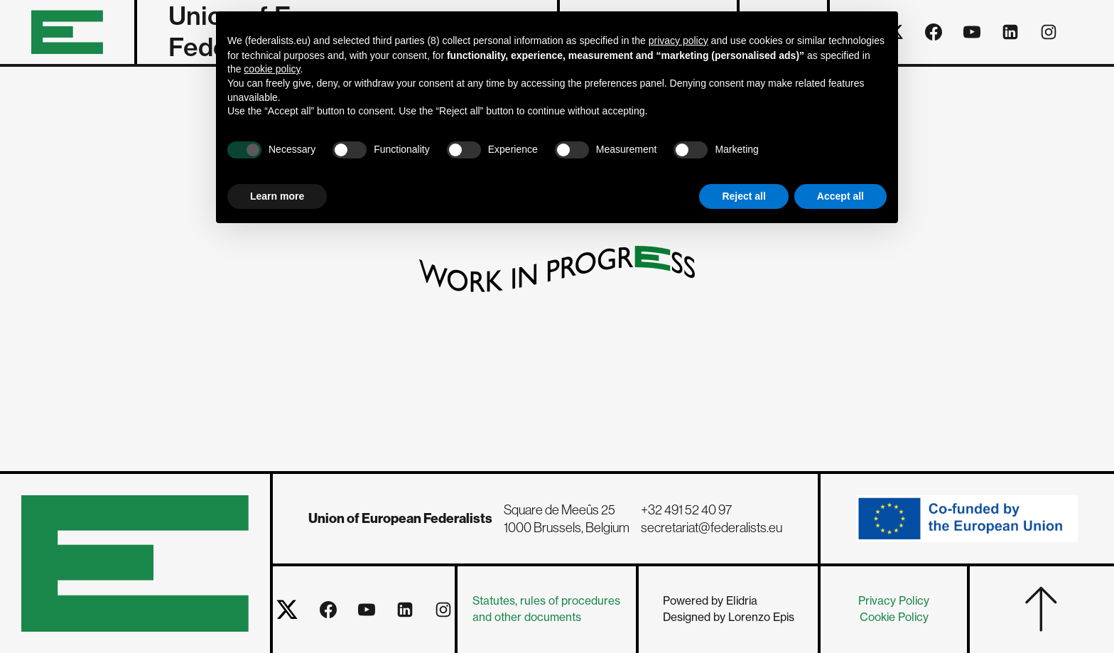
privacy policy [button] (678, 40)
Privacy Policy (893, 601)
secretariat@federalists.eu (711, 527)
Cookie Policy (894, 617)
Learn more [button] (277, 196)
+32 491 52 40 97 (686, 509)
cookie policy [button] (272, 69)
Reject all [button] (743, 196)
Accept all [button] (840, 196)
